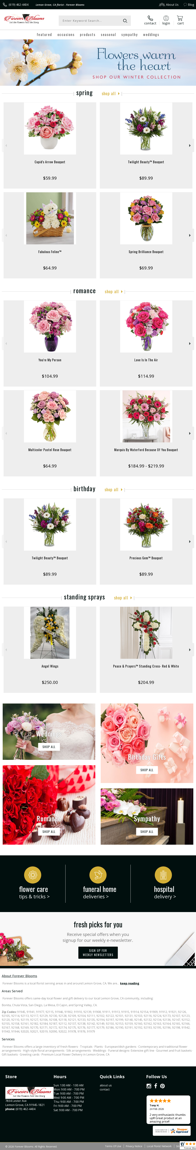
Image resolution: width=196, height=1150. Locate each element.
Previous (5, 145)
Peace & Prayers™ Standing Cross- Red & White (146, 666)
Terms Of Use (113, 1146)
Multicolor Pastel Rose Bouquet (50, 449)
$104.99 (50, 376)
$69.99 (146, 268)
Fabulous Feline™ (50, 251)
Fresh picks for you (98, 931)
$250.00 (50, 682)
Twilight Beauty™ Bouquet (146, 162)
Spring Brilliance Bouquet (146, 251)
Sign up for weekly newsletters (98, 952)
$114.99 (146, 376)
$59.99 (50, 178)
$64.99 (50, 268)
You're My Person (50, 360)
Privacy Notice (134, 1146)
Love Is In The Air (146, 360)
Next (190, 145)
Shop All (109, 93)
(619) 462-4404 (18, 5)
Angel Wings (50, 666)
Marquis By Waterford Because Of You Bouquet (146, 449)
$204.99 (146, 682)
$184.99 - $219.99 (146, 466)
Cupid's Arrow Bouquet (50, 162)
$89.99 (146, 178)
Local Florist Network (159, 1146)
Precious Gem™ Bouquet (146, 558)
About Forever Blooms (19, 976)
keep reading (129, 983)
